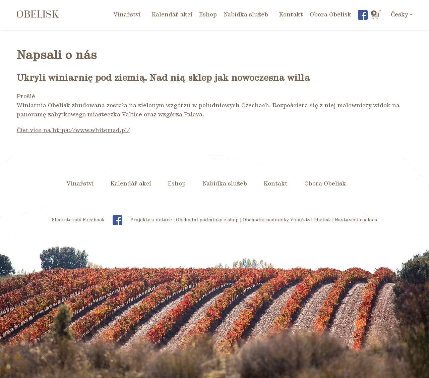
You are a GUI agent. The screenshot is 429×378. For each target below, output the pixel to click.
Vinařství (80, 184)
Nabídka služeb (224, 184)
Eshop (208, 15)
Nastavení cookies (356, 220)
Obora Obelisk (330, 15)
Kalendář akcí (172, 15)
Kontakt (291, 15)
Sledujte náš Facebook (90, 220)
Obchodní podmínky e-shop (207, 220)
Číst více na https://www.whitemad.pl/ (73, 130)
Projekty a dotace (151, 220)
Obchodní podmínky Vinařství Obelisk (287, 220)
